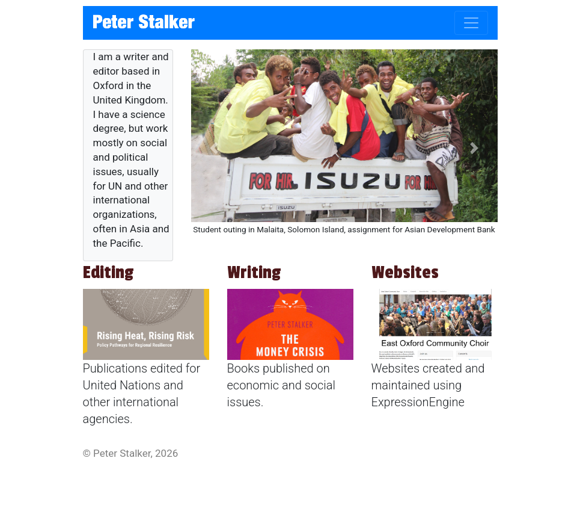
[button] (214, 147)
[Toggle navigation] (471, 23)
